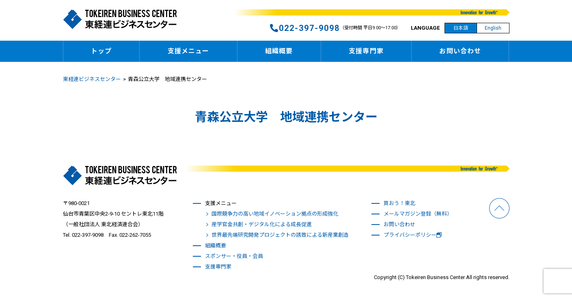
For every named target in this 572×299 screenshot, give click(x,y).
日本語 (460, 28)
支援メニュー (188, 51)
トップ (101, 51)
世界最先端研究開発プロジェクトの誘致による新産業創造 (280, 235)
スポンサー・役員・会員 (234, 256)
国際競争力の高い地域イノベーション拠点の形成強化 (275, 214)
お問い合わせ (460, 51)
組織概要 (279, 51)
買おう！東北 (399, 203)
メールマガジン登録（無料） (418, 214)
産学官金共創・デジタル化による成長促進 (262, 224)
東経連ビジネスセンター (92, 79)
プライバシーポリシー (413, 235)
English (493, 28)
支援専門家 (366, 51)
